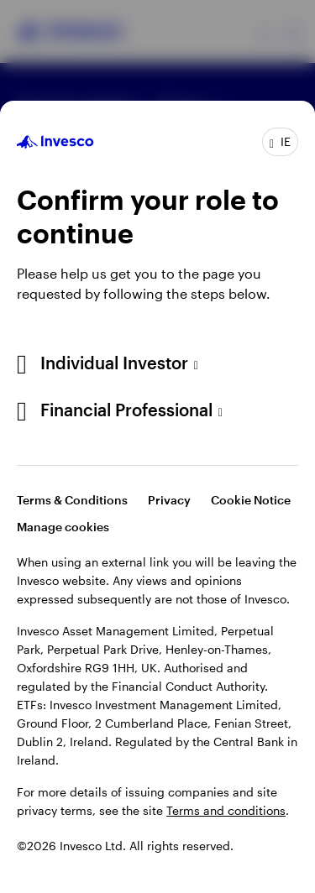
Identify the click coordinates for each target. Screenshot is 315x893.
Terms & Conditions (72, 500)
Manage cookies (63, 526)
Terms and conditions (226, 810)
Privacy (169, 500)
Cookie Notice (251, 500)
